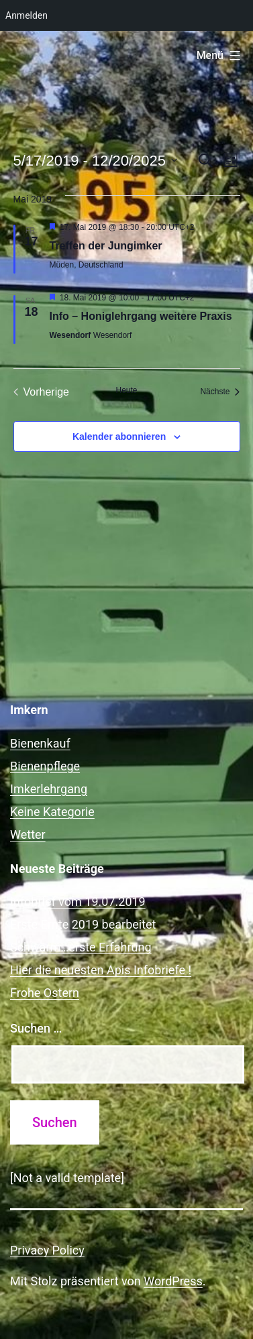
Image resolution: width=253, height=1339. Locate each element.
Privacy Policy (47, 1250)
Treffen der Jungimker (106, 245)
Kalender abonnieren (119, 436)
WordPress (173, 1281)
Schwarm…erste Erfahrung (81, 947)
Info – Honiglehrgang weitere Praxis (141, 316)
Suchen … (36, 1028)
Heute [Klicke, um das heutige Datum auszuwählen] (126, 390)
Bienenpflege (45, 766)
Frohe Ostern (44, 993)
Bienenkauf (40, 743)
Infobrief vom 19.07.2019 (78, 901)
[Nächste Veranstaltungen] (220, 392)
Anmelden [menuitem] (26, 15)
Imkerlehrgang (48, 789)
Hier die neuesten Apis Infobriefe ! (100, 970)
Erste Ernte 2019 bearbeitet (83, 924)
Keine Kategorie (52, 812)
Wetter (28, 834)
